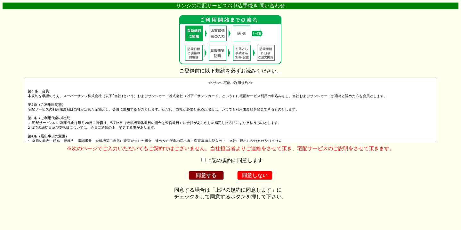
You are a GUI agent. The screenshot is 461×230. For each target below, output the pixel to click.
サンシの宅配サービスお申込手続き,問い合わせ (230, 5)
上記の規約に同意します (234, 160)
